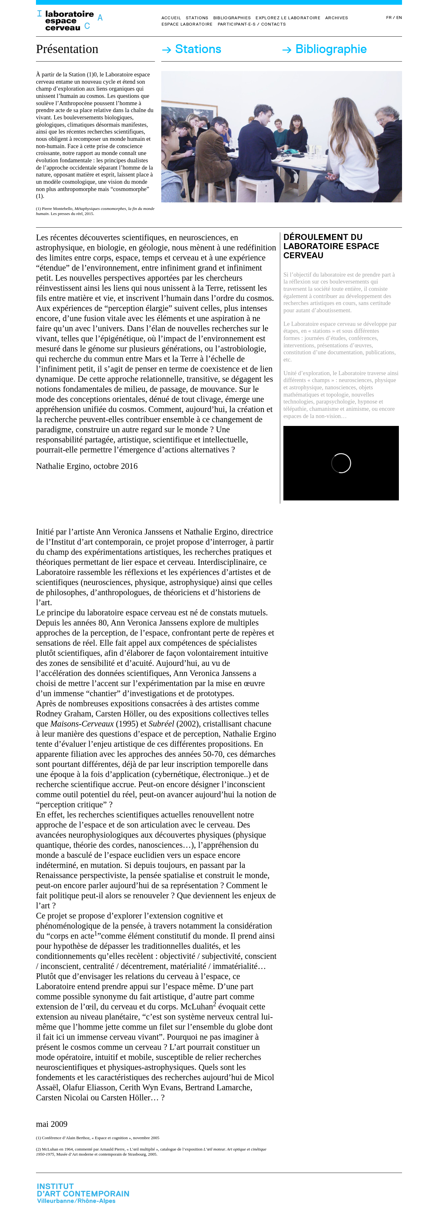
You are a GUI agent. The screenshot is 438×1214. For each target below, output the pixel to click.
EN (399, 17)
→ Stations (191, 49)
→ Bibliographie (324, 49)
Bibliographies (232, 18)
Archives (336, 18)
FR (388, 17)
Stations (197, 18)
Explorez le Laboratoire (288, 18)
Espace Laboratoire (187, 24)
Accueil (171, 18)
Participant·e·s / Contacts (252, 24)
